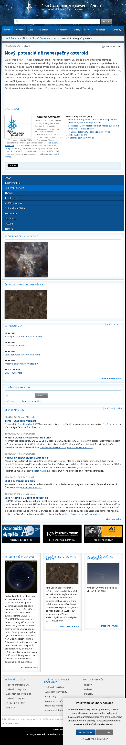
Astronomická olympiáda (18, 693)
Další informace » (28, 667)
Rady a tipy (50, 696)
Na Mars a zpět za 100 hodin (81, 137)
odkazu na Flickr (40, 470)
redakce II (25, 46)
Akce (30, 29)
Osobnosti (10, 218)
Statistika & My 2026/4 (29, 423)
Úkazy (8, 177)
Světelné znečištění (15, 208)
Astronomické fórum (55, 710)
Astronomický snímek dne (21, 236)
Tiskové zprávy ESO (16, 698)
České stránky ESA (15, 703)
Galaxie (88, 689)
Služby (77, 29)
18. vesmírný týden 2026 (19, 556)
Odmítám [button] (104, 732)
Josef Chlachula (28, 417)
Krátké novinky (14, 410)
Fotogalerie (61, 29)
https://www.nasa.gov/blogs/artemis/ (83, 514)
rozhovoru (114, 423)
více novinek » (113, 519)
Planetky (88, 693)
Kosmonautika (13, 182)
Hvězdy (9, 193)
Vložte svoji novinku (114, 408)
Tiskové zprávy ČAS (16, 689)
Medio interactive (46, 734)
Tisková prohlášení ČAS (18, 684)
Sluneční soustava (41, 38)
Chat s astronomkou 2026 (20, 480)
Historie (9, 228)
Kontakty (117, 29)
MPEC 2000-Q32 (61, 84)
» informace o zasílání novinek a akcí (23, 401)
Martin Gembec (28, 433)
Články (7, 29)
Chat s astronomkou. (31, 487)
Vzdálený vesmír (13, 203)
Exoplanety (11, 198)
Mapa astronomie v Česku (58, 705)
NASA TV (10, 707)
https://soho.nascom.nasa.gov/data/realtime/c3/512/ (66, 447)
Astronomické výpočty (56, 691)
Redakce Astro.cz (47, 117)
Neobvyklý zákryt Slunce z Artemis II (26, 457)
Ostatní (9, 223)
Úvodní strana (12, 38)
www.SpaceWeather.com (27, 88)
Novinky (19, 29)
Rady (86, 29)
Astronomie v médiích (56, 701)
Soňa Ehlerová (27, 477)
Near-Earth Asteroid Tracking (75, 88)
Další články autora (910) (79, 116)
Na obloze (43, 29)
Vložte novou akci (115, 324)
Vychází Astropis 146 (77, 134)
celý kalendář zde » (110, 378)
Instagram (9, 148)
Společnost (99, 29)
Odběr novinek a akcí (18, 387)
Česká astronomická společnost (25, 719)
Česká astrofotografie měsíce (24, 284)
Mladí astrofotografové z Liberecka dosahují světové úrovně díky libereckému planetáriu (92, 121)
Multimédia (11, 213)
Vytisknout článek (113, 46)
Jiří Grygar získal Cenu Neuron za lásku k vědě (89, 131)
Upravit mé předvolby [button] (94, 738)
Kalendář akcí (13, 326)
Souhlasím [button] (85, 732)
